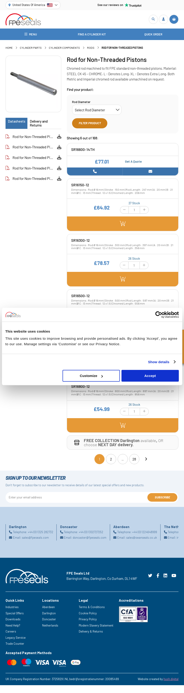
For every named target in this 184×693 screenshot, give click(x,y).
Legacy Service (16, 638)
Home (9, 48)
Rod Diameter (81, 103)
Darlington (49, 614)
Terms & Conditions (92, 608)
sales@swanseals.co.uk (141, 538)
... (123, 460)
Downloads (13, 620)
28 (134, 460)
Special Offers (15, 614)
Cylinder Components (64, 48)
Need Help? (13, 626)
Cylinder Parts (31, 48)
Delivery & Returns (91, 632)
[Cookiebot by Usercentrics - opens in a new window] (158, 314)
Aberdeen (48, 608)
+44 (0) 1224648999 (144, 533)
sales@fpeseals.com (35, 538)
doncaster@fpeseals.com (89, 538)
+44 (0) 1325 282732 (40, 533)
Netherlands (50, 626)
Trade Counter (15, 644)
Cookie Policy (88, 614)
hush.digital (171, 680)
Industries (12, 608)
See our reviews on (119, 5)
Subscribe (162, 498)
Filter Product (90, 124)
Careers (11, 632)
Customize (91, 376)
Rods (90, 48)
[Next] (146, 460)
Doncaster (49, 620)
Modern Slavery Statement (96, 626)
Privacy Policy (88, 620)
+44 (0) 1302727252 (91, 533)
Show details (158, 362)
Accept (150, 376)
